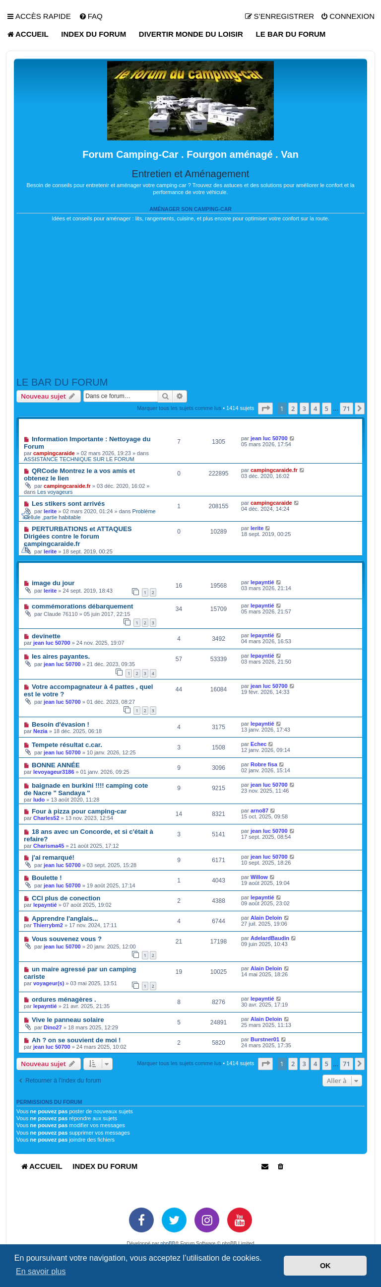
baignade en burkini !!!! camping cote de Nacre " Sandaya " (86, 789)
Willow (259, 877)
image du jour (53, 583)
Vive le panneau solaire (68, 1019)
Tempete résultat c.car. (67, 744)
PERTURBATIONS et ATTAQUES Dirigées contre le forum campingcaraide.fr (78, 536)
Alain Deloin (266, 918)
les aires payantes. (61, 656)
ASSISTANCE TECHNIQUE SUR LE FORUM (79, 459)
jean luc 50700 (269, 438)
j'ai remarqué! (53, 857)
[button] (265, 408)
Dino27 (53, 1027)
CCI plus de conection (66, 898)
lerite (50, 511)
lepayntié (262, 582)
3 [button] (304, 408)
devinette (46, 636)
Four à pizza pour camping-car (79, 811)
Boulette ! (47, 877)
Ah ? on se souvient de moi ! (76, 1040)
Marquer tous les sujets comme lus (179, 408)
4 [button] (315, 408)
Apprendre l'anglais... (65, 918)
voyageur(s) (48, 983)
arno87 (259, 810)
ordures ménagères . (64, 999)
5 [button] (326, 408)
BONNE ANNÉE (56, 765)
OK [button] (325, 1266)
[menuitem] (90, 16)
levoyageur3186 (53, 772)
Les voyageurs (55, 492)
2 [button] (293, 408)
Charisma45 (48, 846)
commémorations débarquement (82, 606)
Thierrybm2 (48, 925)
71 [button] (346, 408)
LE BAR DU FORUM (62, 382)
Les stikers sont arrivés (68, 503)
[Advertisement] (190, 299)
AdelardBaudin (270, 938)
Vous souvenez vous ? (67, 939)
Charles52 (46, 818)
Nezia (40, 731)
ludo (39, 800)
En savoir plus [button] (41, 1271)
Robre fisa (264, 764)
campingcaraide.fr (67, 486)
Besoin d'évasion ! (60, 724)
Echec (258, 744)
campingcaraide (54, 453)
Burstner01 (265, 1039)
